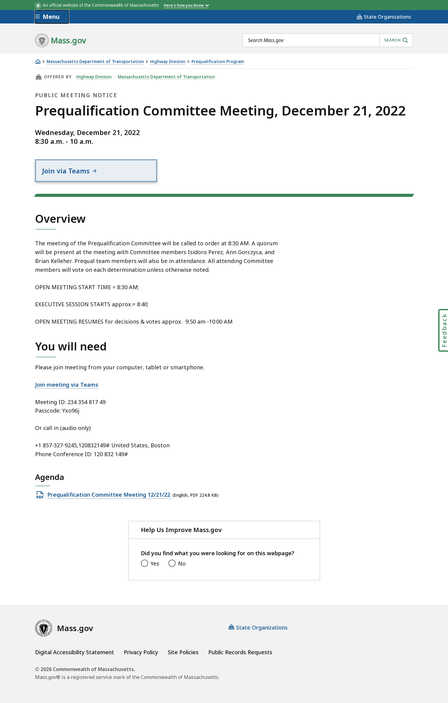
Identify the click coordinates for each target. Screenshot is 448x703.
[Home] (37, 61)
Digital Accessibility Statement (74, 652)
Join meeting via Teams (66, 384)
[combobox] (327, 40)
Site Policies (183, 652)
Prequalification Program (218, 61)
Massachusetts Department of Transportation (95, 61)
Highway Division (167, 61)
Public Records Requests (240, 652)
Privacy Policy (141, 652)
